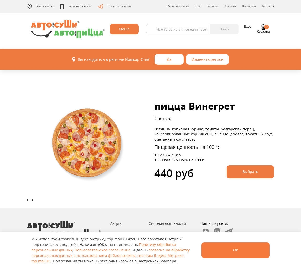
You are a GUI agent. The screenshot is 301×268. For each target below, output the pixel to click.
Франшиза (249, 6)
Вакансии (230, 6)
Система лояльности (167, 223)
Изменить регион (207, 59)
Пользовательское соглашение (103, 250)
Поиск (224, 29)
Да (169, 59)
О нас (198, 6)
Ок (235, 250)
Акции (116, 223)
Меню (124, 28)
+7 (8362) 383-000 (75, 6)
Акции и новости (178, 6)
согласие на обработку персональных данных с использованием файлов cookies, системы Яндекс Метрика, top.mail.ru (110, 256)
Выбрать (250, 171)
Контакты (268, 6)
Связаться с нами (114, 6)
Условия (213, 6)
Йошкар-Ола (40, 6)
